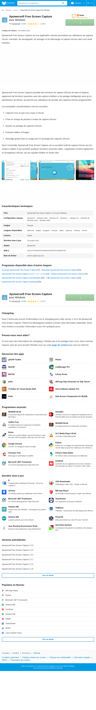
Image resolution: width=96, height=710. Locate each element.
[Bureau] (16, 10)
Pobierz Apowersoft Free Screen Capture (67, 274)
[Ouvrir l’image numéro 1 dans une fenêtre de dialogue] (56, 170)
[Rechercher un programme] (63, 3)
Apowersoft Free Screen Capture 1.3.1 (17, 559)
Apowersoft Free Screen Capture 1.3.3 (17, 550)
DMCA (4, 660)
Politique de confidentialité (60, 657)
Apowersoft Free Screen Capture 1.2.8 (17, 569)
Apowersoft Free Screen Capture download (19, 282)
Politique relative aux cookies (34, 657)
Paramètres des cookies (20, 660)
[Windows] (8, 10)
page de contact (60, 345)
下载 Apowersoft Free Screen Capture (61, 278)
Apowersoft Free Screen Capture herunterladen (21, 278)
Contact (15, 653)
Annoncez (26, 653)
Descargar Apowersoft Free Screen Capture (59, 270)
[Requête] (42, 3)
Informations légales (82, 657)
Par (14, 24)
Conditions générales (10, 657)
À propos (5, 653)
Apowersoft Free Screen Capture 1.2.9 (17, 564)
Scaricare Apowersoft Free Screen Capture (19, 270)
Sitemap (36, 653)
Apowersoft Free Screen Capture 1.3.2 (17, 555)
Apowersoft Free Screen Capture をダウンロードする (24, 274)
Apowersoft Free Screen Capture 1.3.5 (17, 545)
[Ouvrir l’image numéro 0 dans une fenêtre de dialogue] (19, 170)
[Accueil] (3, 10)
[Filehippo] (8, 3)
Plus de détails (48, 575)
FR (90, 3)
